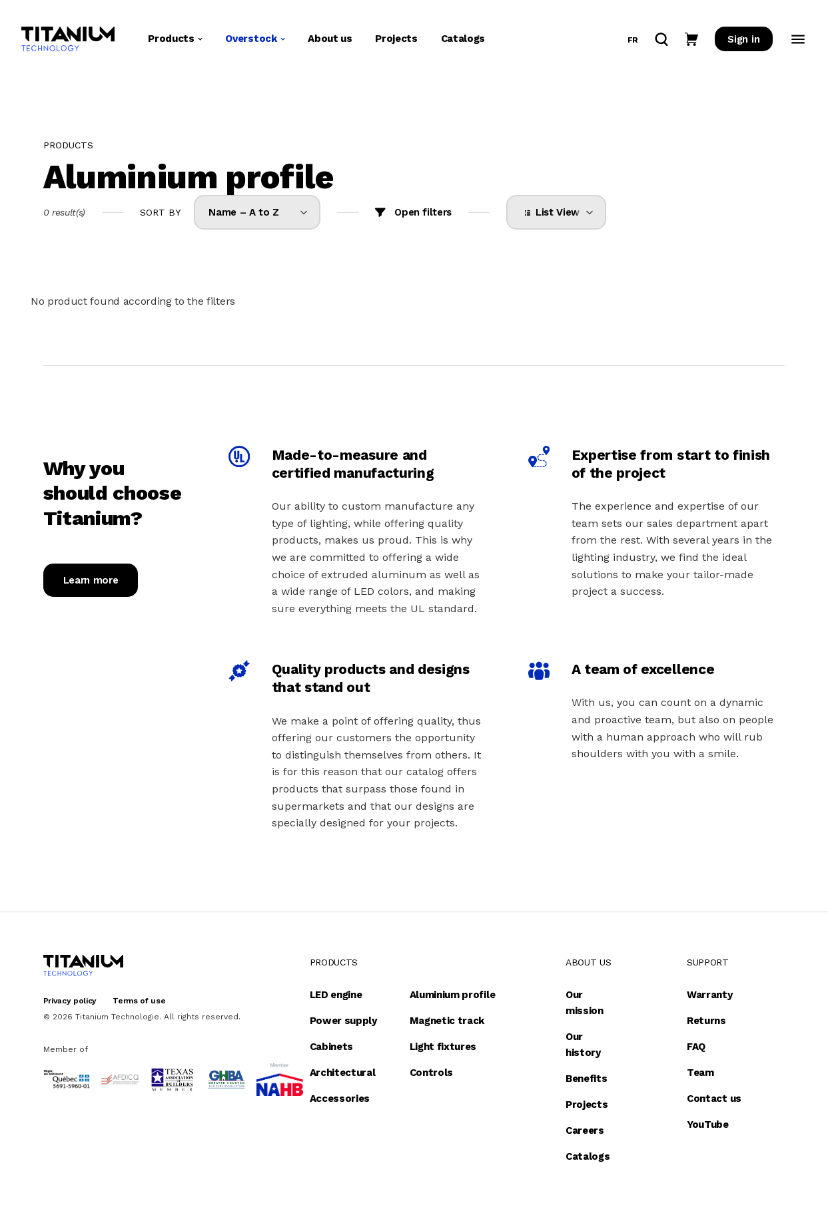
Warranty (709, 995)
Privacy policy (70, 1000)
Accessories (340, 1099)
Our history (583, 1045)
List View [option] (555, 212)
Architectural (343, 1073)
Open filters (423, 212)
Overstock (254, 39)
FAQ (696, 1047)
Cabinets (331, 1047)
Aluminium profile (453, 995)
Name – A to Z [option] (243, 212)
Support (708, 962)
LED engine (336, 995)
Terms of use (139, 1000)
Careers (585, 1130)
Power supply (343, 1021)
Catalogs (463, 39)
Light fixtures (443, 1047)
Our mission (585, 1003)
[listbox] (257, 212)
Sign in (743, 40)
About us (330, 39)
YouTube (708, 1124)
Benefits (586, 1079)
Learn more (91, 580)
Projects (396, 39)
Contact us (714, 1099)
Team (700, 1073)
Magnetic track (447, 1021)
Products (175, 39)
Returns (706, 1021)
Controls (431, 1073)
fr (632, 40)
